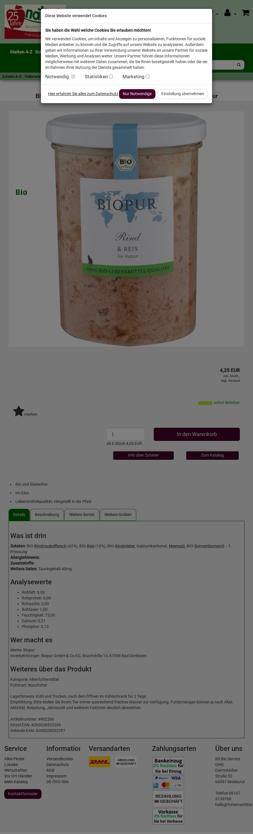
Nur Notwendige (137, 93)
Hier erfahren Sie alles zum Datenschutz (83, 93)
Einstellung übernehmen (182, 93)
